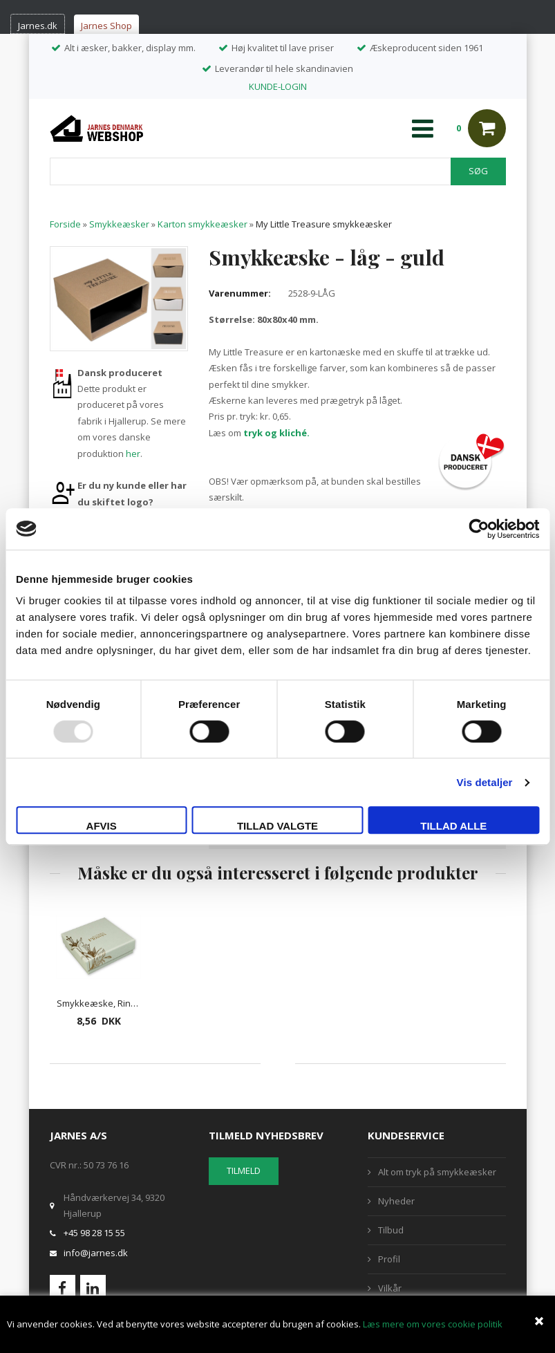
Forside (65, 224)
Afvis (101, 826)
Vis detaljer (485, 782)
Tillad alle (453, 826)
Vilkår (390, 1288)
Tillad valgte (277, 826)
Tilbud (391, 1230)
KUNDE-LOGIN (278, 86)
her (133, 453)
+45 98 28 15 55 (94, 1232)
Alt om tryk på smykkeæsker (437, 1172)
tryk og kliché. (276, 433)
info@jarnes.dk (96, 1253)
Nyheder (396, 1201)
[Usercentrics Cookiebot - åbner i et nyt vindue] (478, 529)
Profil (389, 1259)
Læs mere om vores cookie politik (432, 1324)
